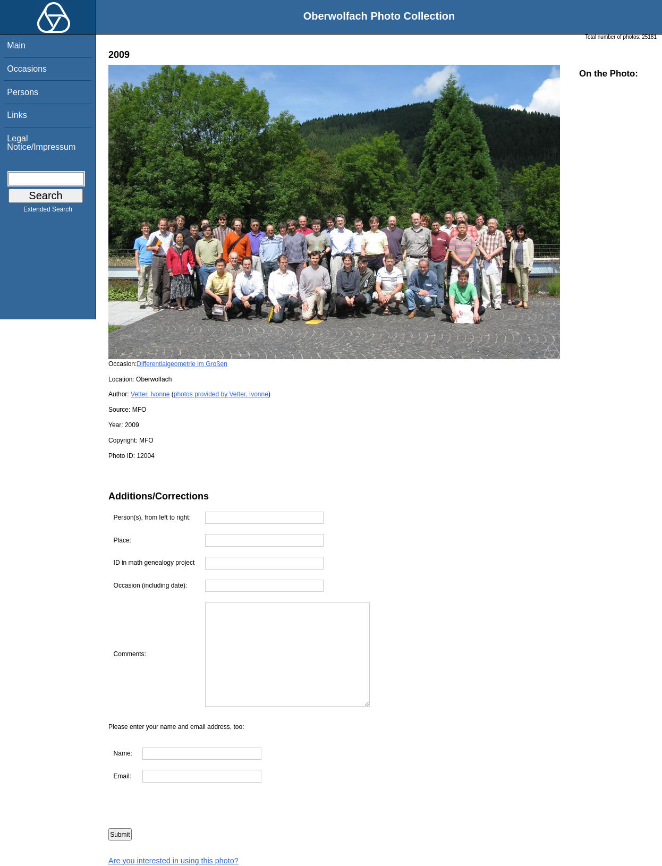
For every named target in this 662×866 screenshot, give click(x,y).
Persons (22, 92)
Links (17, 115)
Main (16, 45)
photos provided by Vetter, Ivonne (221, 394)
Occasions (27, 68)
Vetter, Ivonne (150, 394)
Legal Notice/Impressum (41, 142)
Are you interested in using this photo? (173, 860)
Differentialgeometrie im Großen (182, 364)
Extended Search (47, 211)
